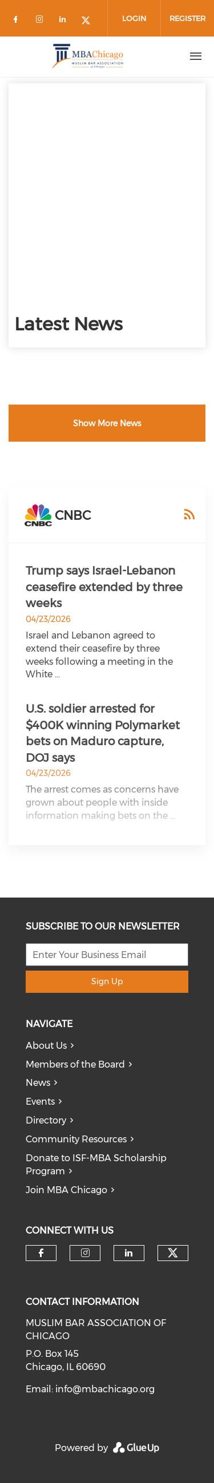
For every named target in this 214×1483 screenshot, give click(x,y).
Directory (46, 1120)
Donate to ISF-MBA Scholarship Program (96, 1165)
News (38, 1082)
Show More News (107, 423)
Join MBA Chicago (66, 1190)
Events (40, 1101)
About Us (46, 1045)
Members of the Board (75, 1064)
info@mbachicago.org (105, 1389)
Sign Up (107, 981)
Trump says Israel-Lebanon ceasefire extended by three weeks (104, 587)
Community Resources (76, 1139)
